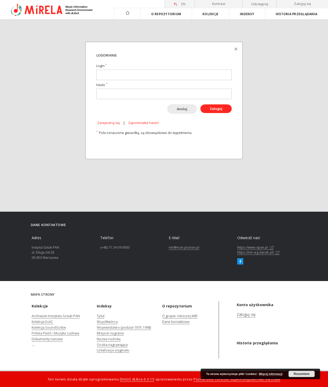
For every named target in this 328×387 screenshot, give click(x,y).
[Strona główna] (127, 13)
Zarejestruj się (108, 123)
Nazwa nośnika (109, 339)
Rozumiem (302, 374)
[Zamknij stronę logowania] (236, 49)
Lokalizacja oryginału (113, 350)
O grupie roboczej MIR (180, 316)
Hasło (101, 85)
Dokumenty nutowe (47, 339)
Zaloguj (216, 108)
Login (101, 66)
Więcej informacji (270, 373)
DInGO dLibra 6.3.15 (137, 379)
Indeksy (247, 14)
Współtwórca (107, 321)
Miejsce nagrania (110, 333)
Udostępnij (259, 4)
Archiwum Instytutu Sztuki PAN (56, 316)
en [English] (183, 4)
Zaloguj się (302, 4)
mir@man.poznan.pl (184, 247)
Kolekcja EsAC (42, 321)
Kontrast (218, 4)
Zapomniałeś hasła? (143, 123)
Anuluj (182, 109)
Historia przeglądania (296, 14)
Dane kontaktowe (176, 321)
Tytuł (100, 316)
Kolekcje (210, 14)
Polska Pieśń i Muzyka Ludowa (55, 333)
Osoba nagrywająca (112, 345)
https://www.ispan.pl (255, 247)
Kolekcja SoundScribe (49, 327)
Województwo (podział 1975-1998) (124, 327)
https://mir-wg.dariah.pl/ (258, 252)
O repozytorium (166, 14)
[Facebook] (240, 261)
